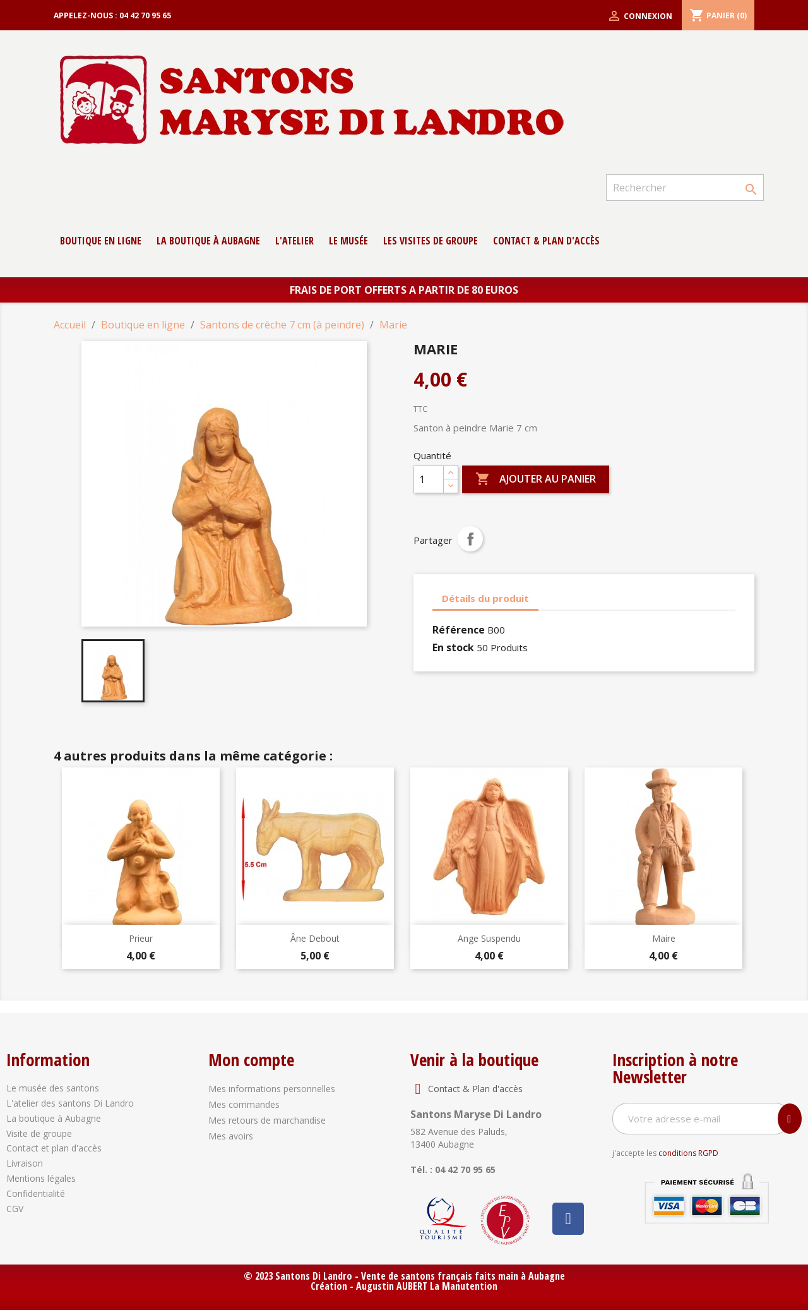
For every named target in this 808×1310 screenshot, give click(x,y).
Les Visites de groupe (430, 241)
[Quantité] (428, 479)
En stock (453, 647)
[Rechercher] (685, 187)
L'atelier (294, 241)
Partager (470, 538)
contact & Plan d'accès (546, 241)
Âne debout (315, 938)
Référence (458, 629)
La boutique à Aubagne (208, 241)
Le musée (348, 241)
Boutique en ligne (100, 241)
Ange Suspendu (489, 938)
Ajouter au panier (535, 479)
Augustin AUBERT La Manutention (426, 1286)
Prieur (141, 938)
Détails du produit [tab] (485, 598)
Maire (663, 938)
